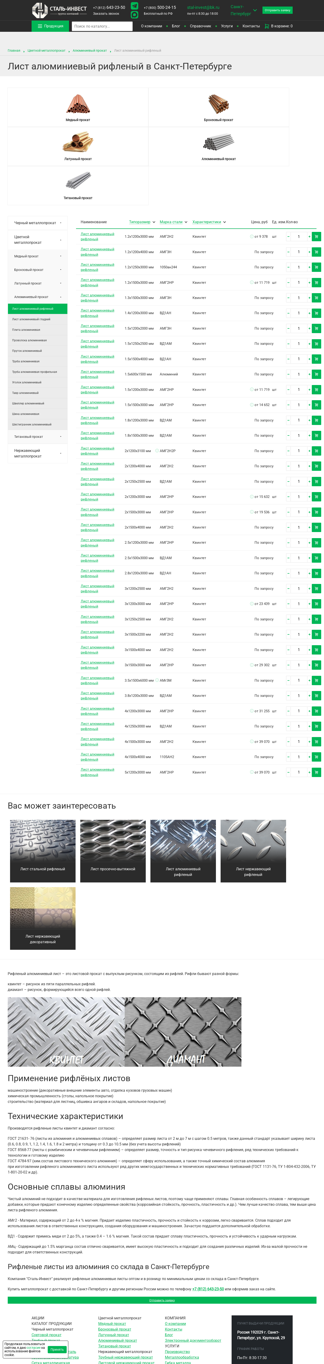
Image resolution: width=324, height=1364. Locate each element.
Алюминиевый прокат (90, 50)
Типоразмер (139, 144)
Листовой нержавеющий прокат (126, 1287)
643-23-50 (109, 7)
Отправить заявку (162, 1223)
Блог (176, 26)
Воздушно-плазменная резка (190, 1321)
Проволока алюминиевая (29, 262)
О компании (151, 26)
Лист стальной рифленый (42, 791)
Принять (57, 1349)
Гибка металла (178, 1287)
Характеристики (207, 144)
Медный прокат (26, 178)
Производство (177, 1276)
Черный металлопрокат (35, 145)
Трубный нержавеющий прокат (125, 1281)
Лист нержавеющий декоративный (42, 861)
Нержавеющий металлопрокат (28, 375)
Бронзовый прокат (29, 192)
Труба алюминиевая (26, 283)
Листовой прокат (47, 1270)
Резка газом (176, 1315)
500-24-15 (160, 7)
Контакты (251, 26)
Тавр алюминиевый (25, 315)
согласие (33, 1348)
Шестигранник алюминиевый (31, 346)
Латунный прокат (28, 205)
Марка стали (171, 144)
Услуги (227, 26)
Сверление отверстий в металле (193, 1293)
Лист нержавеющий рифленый (253, 794)
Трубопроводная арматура (55, 1281)
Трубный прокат (46, 1265)
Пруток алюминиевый (27, 272)
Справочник (200, 26)
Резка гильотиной (181, 1309)
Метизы (38, 1293)
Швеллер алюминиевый (28, 325)
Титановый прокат (28, 358)
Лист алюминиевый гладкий (31, 241)
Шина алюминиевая (25, 336)
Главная (14, 50)
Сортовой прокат (47, 1259)
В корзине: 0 (278, 26)
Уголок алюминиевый (26, 304)
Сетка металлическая (51, 1287)
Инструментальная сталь (54, 1276)
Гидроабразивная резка (186, 1326)
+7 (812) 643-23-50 (208, 1211)
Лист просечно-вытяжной (113, 791)
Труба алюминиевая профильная (34, 293)
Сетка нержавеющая (116, 1298)
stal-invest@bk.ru (203, 7)
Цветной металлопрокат (47, 50)
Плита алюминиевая (26, 251)
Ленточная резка (180, 1304)
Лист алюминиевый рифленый (32, 230)
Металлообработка (182, 1281)
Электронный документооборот (193, 1265)
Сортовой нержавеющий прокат (126, 1293)
